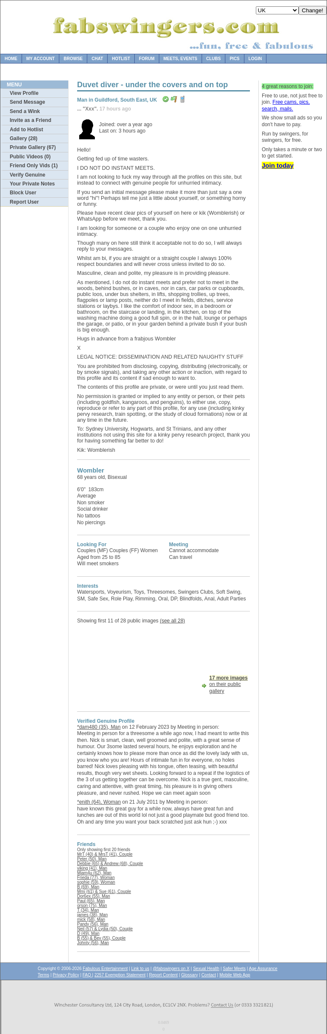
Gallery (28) (23, 138)
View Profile (24, 93)
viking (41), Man (92, 868)
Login (255, 58)
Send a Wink (25, 111)
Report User (24, 202)
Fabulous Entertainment (105, 968)
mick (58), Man (91, 919)
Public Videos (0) (30, 157)
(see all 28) (172, 621)
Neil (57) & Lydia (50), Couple (105, 928)
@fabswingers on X (171, 968)
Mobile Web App (234, 975)
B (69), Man (88, 887)
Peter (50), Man (91, 859)
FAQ (87, 975)
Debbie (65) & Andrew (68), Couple (110, 863)
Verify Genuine (27, 175)
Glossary (189, 975)
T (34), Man (88, 910)
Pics (234, 58)
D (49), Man (88, 933)
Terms (43, 975)
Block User (23, 193)
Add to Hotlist (26, 130)
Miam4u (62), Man (94, 873)
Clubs (213, 58)
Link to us (140, 968)
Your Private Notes (32, 184)
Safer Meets (234, 968)
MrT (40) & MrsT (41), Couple (105, 854)
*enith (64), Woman (99, 802)
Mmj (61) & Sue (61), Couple (104, 891)
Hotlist (121, 58)
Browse (73, 58)
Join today (278, 165)
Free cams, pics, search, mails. (286, 105)
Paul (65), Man (91, 901)
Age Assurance (263, 968)
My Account (40, 58)
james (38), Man (92, 914)
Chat (97, 58)
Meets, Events (180, 58)
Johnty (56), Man (93, 942)
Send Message (27, 102)
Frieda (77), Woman (96, 877)
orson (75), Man (92, 905)
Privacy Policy (66, 975)
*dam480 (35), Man (99, 727)
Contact (208, 975)
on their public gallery (228, 684)
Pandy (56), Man (92, 924)
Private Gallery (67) (33, 147)
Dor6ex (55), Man (93, 896)
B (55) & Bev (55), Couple (101, 938)
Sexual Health (206, 968)
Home (11, 58)
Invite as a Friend (30, 120)
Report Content (163, 975)
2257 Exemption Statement (120, 975)
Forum (147, 58)
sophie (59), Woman (96, 882)
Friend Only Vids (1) (34, 166)
